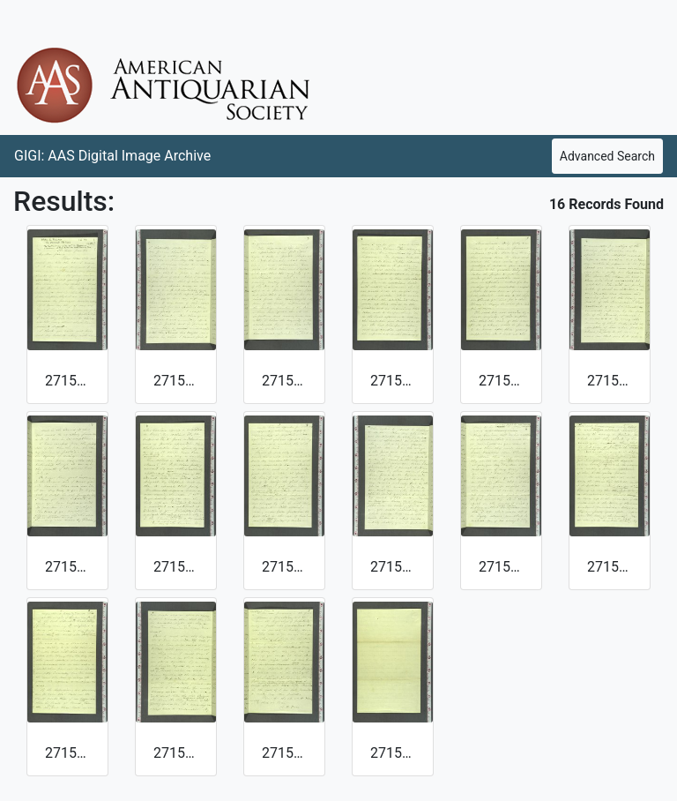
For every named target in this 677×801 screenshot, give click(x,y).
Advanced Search (607, 156)
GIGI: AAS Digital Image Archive (112, 155)
